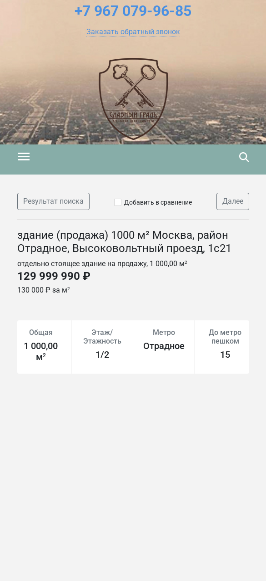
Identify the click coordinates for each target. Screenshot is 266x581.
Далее (232, 201)
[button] (133, 31)
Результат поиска (53, 201)
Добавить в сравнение (158, 202)
